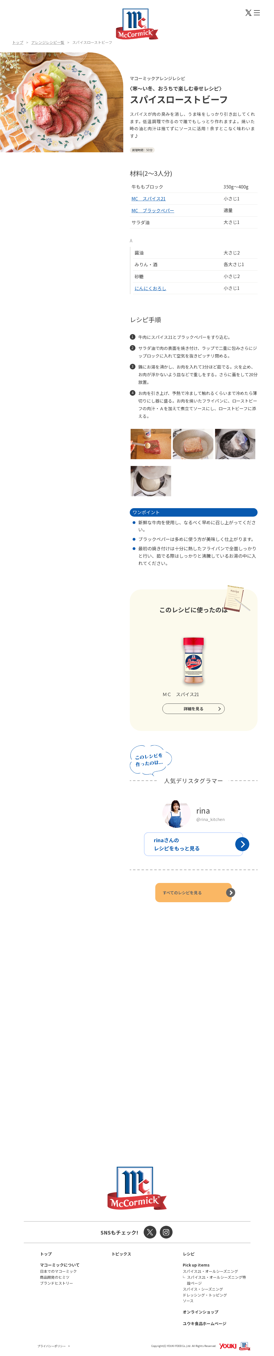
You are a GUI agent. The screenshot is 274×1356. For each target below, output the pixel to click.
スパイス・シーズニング (203, 1289)
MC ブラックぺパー (152, 210)
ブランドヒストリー (56, 1283)
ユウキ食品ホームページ (204, 1323)
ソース (188, 1300)
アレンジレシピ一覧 (47, 42)
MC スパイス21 (148, 198)
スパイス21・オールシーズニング (210, 1271)
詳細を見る (193, 708)
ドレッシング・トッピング (205, 1295)
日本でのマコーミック (58, 1271)
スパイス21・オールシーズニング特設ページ (216, 1280)
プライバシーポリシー (51, 1346)
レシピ (189, 1254)
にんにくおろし (150, 288)
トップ (17, 42)
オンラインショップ (200, 1312)
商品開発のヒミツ (54, 1277)
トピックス (121, 1254)
